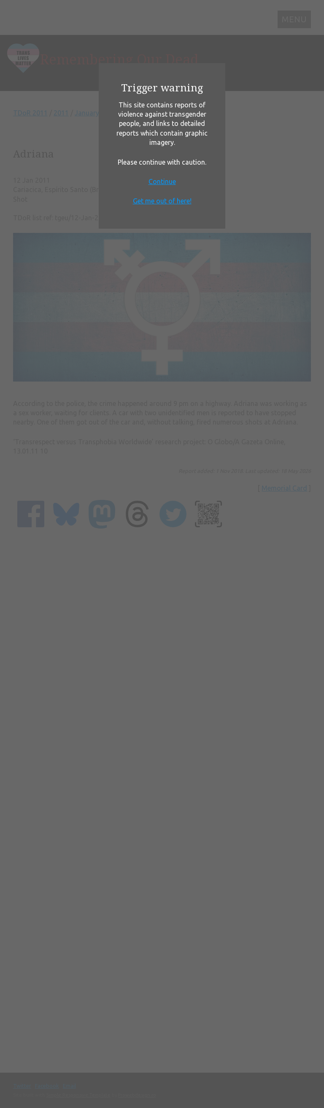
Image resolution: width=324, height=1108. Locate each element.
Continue (162, 181)
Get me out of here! (162, 201)
